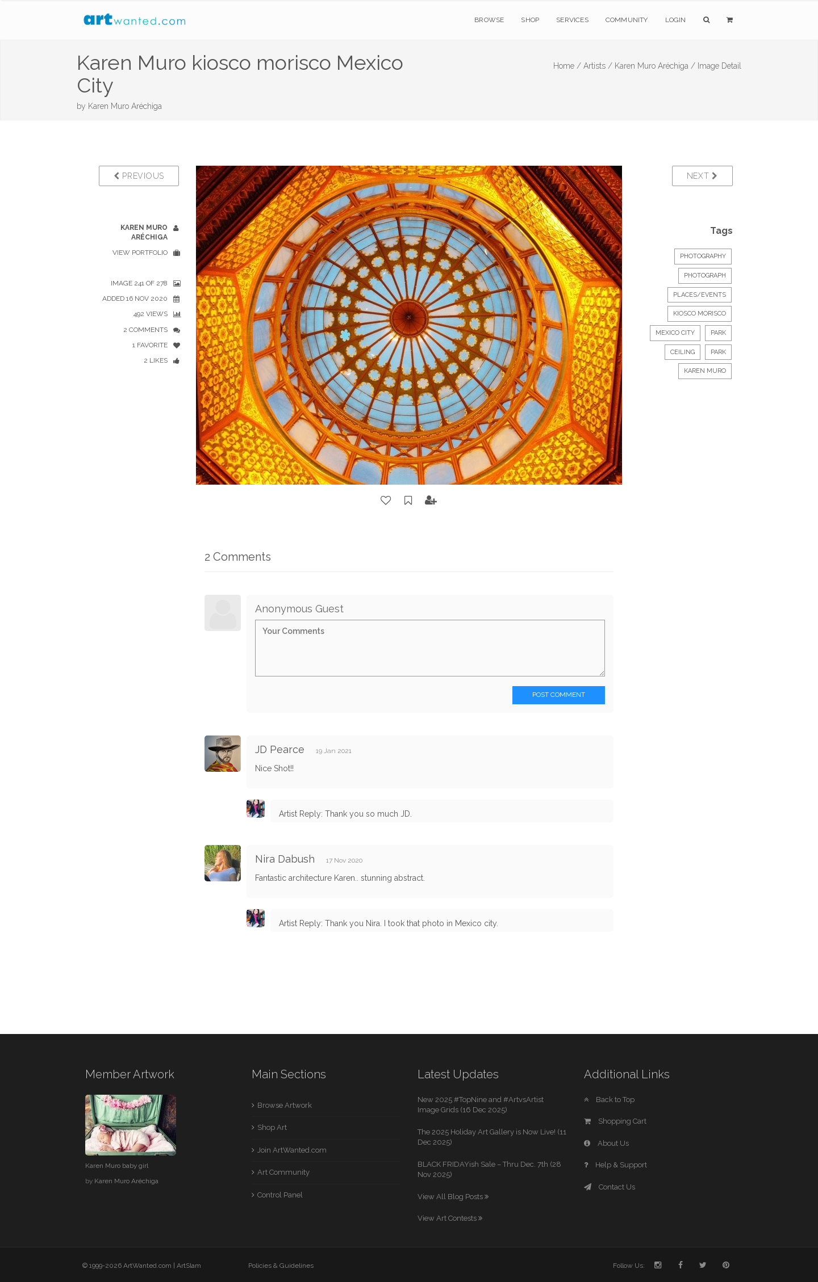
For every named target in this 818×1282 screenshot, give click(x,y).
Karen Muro (705, 371)
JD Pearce (279, 749)
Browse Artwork (284, 1105)
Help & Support (615, 1165)
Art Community (283, 1172)
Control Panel (280, 1195)
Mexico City (675, 333)
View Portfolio (140, 253)
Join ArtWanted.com (292, 1150)
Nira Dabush (285, 859)
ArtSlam (189, 1266)
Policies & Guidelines (281, 1266)
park (718, 333)
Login (675, 20)
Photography (703, 256)
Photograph (705, 275)
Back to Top (609, 1099)
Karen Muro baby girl (116, 1166)
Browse (489, 20)
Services (572, 20)
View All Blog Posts (453, 1196)
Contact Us (609, 1187)
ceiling (682, 352)
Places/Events (699, 295)
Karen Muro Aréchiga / (655, 65)
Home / (567, 65)
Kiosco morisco (699, 313)
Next (702, 175)
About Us (606, 1143)
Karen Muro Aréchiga (125, 106)
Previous (139, 175)
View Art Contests (450, 1218)
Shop (530, 20)
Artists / (597, 65)
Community (627, 20)
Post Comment (558, 695)
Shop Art (272, 1127)
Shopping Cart (615, 1121)
